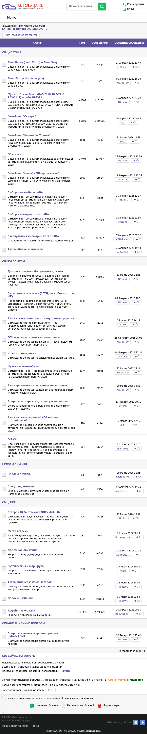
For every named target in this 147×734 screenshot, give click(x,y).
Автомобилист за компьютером (30, 582)
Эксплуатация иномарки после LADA (33, 236)
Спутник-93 (122, 476)
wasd (123, 570)
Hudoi (122, 518)
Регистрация (135, 4)
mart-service (122, 491)
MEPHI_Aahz (123, 239)
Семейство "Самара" (22, 116)
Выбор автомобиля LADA (25, 192)
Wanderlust (123, 554)
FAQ (51, 303)
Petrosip (123, 405)
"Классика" (15, 154)
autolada (122, 252)
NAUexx (122, 102)
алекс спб (122, 356)
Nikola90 (123, 586)
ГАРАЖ (12, 439)
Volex (122, 66)
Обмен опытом (13, 261)
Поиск (35, 726)
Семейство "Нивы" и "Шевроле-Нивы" (33, 173)
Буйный (122, 160)
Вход (130, 8)
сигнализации (47, 306)
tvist (50, 690)
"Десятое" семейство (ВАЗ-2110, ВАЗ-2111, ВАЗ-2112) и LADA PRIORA (36, 96)
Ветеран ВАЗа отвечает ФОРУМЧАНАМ (34, 512)
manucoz (122, 448)
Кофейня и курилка (21, 610)
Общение (9, 502)
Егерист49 (123, 372)
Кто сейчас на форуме (18, 656)
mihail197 (123, 179)
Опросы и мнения (20, 598)
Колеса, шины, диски (22, 353)
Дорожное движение (22, 550)
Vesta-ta (123, 221)
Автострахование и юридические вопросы (37, 385)
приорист (122, 82)
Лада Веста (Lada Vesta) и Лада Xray (33, 62)
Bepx (123, 141)
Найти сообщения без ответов (21, 35)
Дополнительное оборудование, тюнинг (36, 271)
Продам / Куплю (14, 464)
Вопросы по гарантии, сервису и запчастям (38, 401)
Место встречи (18, 531)
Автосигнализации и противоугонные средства (41, 318)
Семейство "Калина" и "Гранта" (29, 135)
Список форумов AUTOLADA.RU (24, 29)
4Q (122, 122)
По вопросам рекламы (15, 726)
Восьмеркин (122, 537)
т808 (122, 425)
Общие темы (11, 52)
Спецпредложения (21, 486)
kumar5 (66, 671)
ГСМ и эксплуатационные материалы (34, 337)
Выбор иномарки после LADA (28, 214)
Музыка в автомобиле (23, 366)
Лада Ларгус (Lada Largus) (26, 78)
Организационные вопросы (23, 623)
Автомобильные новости (25, 249)
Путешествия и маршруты (26, 566)
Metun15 (123, 199)
